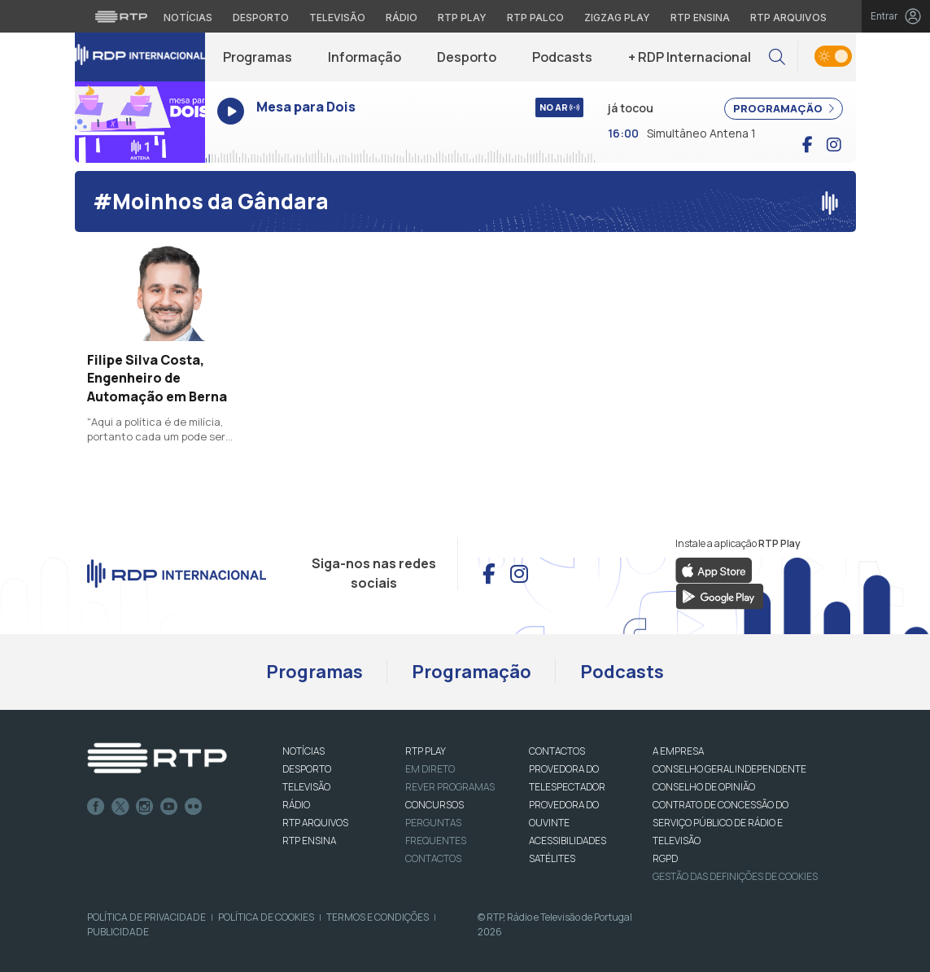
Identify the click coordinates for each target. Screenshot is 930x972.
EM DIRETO (430, 769)
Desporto (466, 57)
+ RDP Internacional (689, 57)
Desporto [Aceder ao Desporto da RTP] (261, 17)
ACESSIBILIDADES (567, 840)
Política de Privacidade (146, 917)
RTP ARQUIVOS (315, 823)
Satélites (552, 858)
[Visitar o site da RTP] (121, 16)
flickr (194, 807)
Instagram (145, 807)
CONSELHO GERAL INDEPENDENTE (729, 769)
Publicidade (118, 932)
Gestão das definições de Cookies (735, 876)
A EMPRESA (678, 751)
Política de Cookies (266, 917)
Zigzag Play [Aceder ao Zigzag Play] (617, 17)
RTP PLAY (425, 751)
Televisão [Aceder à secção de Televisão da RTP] (337, 17)
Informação (364, 57)
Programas (257, 57)
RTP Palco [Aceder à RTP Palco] (535, 17)
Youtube (169, 807)
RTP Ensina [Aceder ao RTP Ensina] (700, 17)
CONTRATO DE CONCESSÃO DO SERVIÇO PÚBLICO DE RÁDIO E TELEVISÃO (720, 822)
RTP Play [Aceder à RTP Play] (462, 17)
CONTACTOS (557, 751)
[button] (777, 57)
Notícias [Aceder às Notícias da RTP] (188, 17)
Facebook (96, 807)
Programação (471, 671)
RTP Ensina (309, 840)
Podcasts (562, 57)
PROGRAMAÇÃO (783, 108)
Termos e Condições (377, 917)
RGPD (665, 858)
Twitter (120, 807)
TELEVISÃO (306, 787)
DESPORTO (306, 769)
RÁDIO (296, 805)
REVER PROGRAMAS (450, 787)
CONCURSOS (434, 805)
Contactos (433, 858)
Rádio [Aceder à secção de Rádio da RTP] (401, 17)
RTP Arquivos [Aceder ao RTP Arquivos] (788, 17)
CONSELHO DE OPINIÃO (704, 787)
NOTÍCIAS (303, 751)
